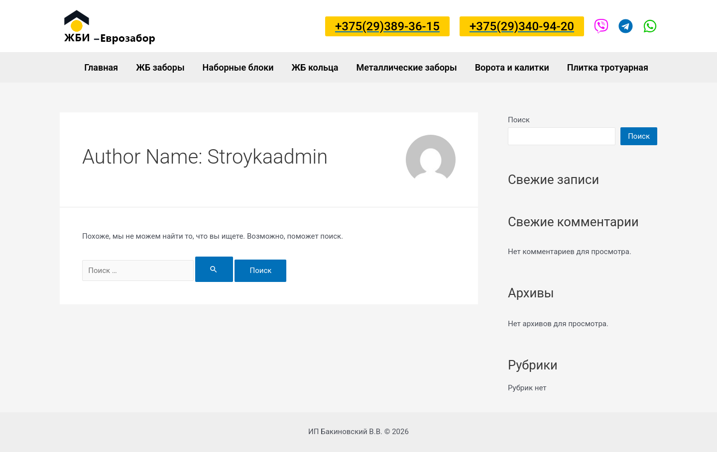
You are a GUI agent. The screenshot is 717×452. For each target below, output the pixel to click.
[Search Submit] (214, 269)
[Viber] (601, 26)
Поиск (519, 119)
